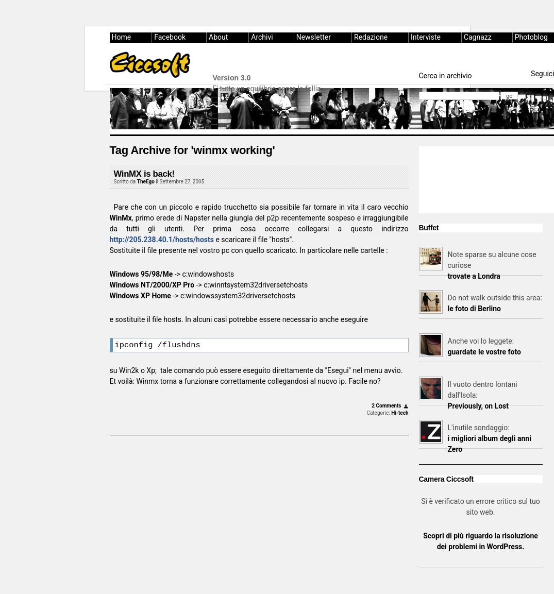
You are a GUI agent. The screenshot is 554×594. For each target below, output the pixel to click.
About (218, 37)
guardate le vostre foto (484, 352)
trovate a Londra (474, 276)
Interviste (426, 37)
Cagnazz (478, 37)
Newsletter (313, 37)
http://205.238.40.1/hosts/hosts (162, 239)
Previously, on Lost (478, 406)
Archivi (262, 37)
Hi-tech (399, 414)
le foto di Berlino (474, 308)
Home (121, 37)
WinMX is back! (144, 174)
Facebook (170, 37)
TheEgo (146, 181)
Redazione (371, 37)
